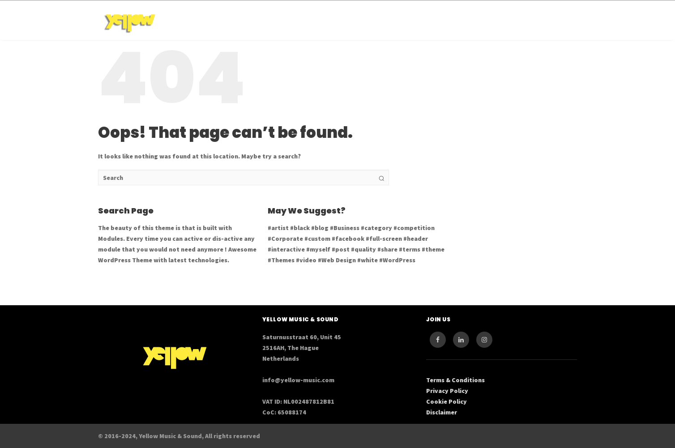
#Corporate (285, 239)
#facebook (348, 239)
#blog (320, 228)
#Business (344, 228)
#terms (409, 249)
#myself (318, 249)
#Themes (281, 260)
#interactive (286, 249)
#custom (317, 239)
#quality (363, 249)
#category (376, 228)
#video (306, 260)
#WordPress (397, 260)
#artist (278, 228)
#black (300, 228)
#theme (433, 249)
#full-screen (384, 239)
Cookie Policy (446, 401)
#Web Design (337, 260)
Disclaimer (441, 412)
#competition (414, 228)
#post (341, 249)
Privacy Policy (447, 391)
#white (367, 260)
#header (415, 239)
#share (387, 249)
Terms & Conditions (455, 380)
